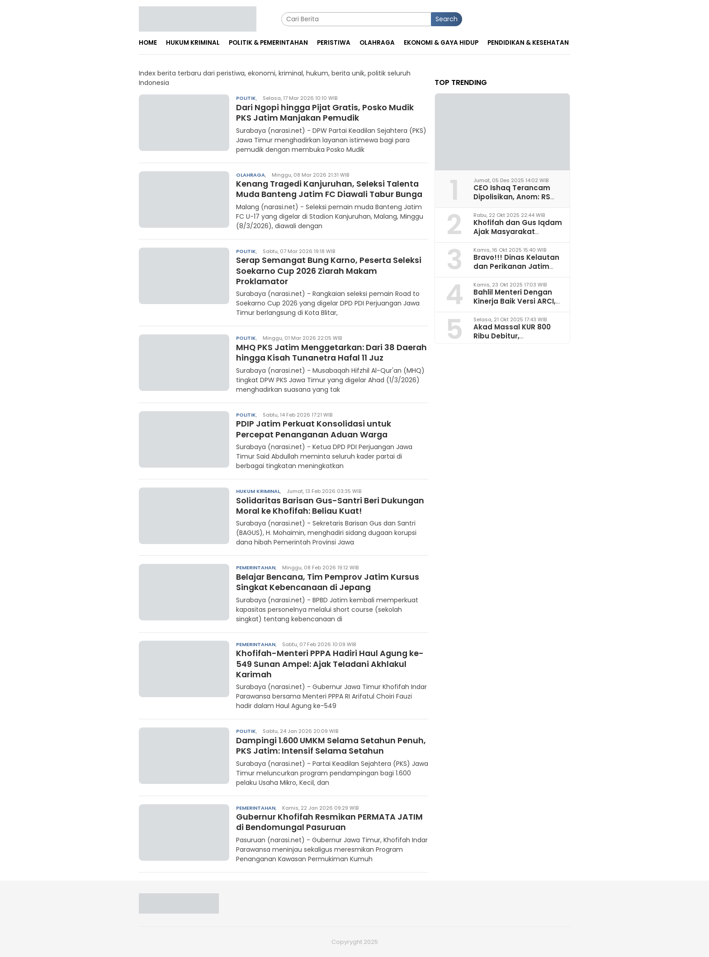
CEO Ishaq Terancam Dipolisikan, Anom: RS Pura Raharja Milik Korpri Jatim (517, 201)
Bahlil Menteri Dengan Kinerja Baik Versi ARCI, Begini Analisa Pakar (514, 300)
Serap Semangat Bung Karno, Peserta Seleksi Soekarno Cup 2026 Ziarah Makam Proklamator (330, 270)
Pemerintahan (255, 567)
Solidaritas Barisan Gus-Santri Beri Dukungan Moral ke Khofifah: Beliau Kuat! (332, 505)
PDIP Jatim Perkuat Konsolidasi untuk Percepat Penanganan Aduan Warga (314, 429)
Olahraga (250, 174)
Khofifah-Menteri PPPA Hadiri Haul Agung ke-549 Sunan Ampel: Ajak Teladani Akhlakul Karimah (331, 663)
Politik (246, 98)
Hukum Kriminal (258, 491)
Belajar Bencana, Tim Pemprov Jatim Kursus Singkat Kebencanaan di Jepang (328, 582)
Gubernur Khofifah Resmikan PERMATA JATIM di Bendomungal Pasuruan (330, 822)
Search (446, 18)
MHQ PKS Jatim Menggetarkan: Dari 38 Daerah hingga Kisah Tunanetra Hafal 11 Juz (328, 352)
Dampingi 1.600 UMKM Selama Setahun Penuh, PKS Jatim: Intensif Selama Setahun (326, 745)
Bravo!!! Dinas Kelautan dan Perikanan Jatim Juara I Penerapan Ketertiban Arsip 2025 (516, 270)
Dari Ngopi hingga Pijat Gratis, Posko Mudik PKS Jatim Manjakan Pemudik (326, 112)
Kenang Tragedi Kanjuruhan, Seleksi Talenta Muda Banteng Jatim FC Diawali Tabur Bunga (331, 189)
